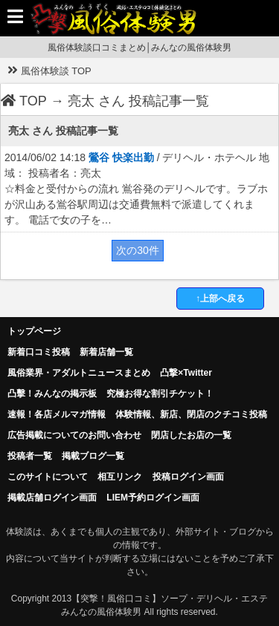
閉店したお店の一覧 (191, 435)
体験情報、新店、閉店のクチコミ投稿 (191, 414)
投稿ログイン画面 (188, 477)
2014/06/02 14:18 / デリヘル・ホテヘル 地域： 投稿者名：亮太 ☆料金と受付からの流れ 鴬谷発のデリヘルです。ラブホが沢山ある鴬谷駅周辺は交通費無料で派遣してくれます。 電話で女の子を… (136, 188)
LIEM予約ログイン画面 (152, 497)
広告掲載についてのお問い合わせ (74, 435)
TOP (24, 101)
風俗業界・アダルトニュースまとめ (78, 373)
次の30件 (137, 250)
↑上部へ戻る (220, 298)
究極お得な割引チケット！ (160, 393)
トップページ (34, 331)
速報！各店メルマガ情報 (56, 414)
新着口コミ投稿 (38, 352)
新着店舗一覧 (106, 352)
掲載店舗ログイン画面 (52, 497)
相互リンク (119, 477)
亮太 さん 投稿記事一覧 (138, 101)
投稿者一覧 (29, 456)
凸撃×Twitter (185, 373)
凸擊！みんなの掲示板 (52, 393)
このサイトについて (47, 477)
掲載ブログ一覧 (93, 456)
